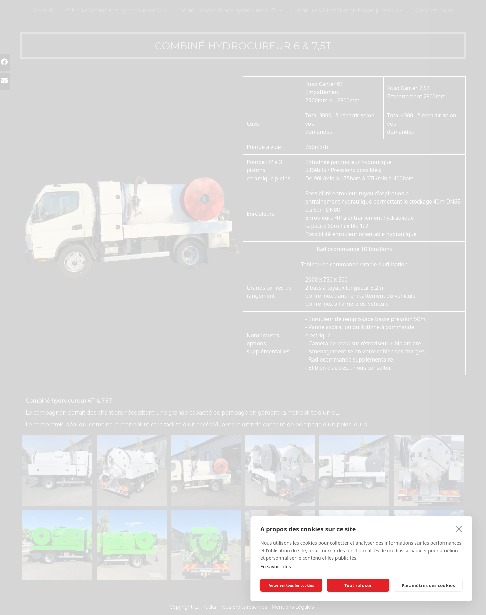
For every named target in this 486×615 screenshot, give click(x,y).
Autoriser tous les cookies (291, 585)
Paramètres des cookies (428, 585)
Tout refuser (358, 585)
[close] (459, 528)
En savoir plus (275, 566)
